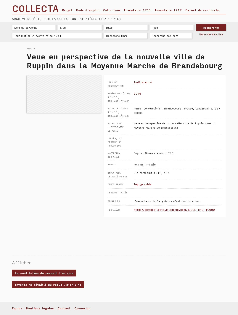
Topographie (143, 184)
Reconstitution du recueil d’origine (44, 273)
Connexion (82, 308)
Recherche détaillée (211, 34)
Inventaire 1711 (137, 10)
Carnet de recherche (202, 10)
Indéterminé (143, 82)
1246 (137, 93)
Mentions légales (40, 308)
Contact (64, 308)
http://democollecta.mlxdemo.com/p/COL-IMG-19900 (174, 209)
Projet (67, 10)
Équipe (17, 308)
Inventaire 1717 (168, 10)
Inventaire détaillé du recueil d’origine (48, 284)
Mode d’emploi (87, 10)
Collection (111, 10)
